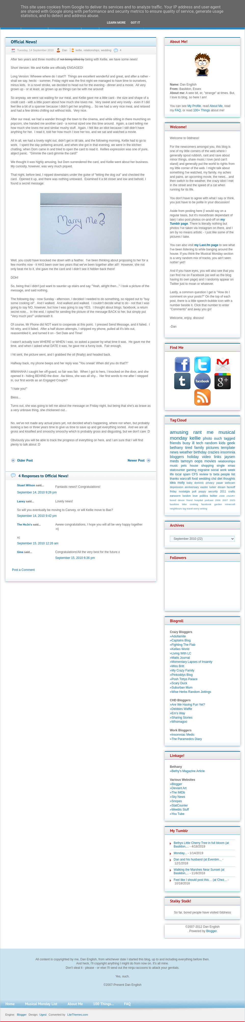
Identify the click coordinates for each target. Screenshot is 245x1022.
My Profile (194, 106)
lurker (212, 487)
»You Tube (177, 814)
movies (210, 461)
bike (184, 504)
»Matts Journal (180, 658)
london (187, 495)
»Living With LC (180, 653)
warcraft (185, 478)
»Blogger (176, 784)
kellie (79, 50)
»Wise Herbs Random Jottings (190, 692)
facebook (206, 504)
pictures (212, 448)
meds (174, 461)
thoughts (229, 478)
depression (176, 487)
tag (184, 508)
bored (173, 500)
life (172, 474)
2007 (225, 500)
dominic (199, 482)
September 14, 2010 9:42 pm (37, 516)
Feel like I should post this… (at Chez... (200, 880)
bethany (176, 448)
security (213, 491)
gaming (191, 470)
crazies (214, 452)
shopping (207, 465)
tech (199, 443)
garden (218, 504)
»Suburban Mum (181, 687)
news (174, 452)
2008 (222, 495)
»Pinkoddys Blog (181, 675)
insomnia (227, 452)
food (195, 478)
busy (186, 443)
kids (222, 443)
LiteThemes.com (77, 1014)
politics (204, 495)
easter (204, 487)
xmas (231, 465)
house (194, 465)
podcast (209, 500)
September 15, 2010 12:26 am (37, 543)
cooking (194, 504)
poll (194, 491)
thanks (174, 478)
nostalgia (184, 491)
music (174, 465)
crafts (231, 491)
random (211, 443)
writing (203, 508)
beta (216, 474)
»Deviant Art (178, 788)
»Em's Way (177, 713)
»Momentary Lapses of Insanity (191, 662)
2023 (232, 500)
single (221, 465)
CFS (195, 474)
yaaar (219, 482)
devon (181, 500)
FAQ (178, 110)
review (203, 474)
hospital (198, 500)
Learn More (116, 22)
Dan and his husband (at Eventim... (197, 859)
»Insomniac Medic (182, 734)
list (233, 474)
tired (188, 448)
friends (175, 443)
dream (222, 487)
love (195, 495)
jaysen (229, 457)
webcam (230, 482)
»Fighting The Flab (182, 645)
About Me (216, 106)
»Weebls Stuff (179, 809)
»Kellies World (179, 649)
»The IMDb (177, 792)
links (217, 457)
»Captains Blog (180, 640)
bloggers (177, 457)
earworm (175, 495)
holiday (193, 457)
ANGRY (230, 495)
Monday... (180, 853)
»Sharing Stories (181, 717)
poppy (202, 491)
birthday (200, 452)
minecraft (230, 504)
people (225, 474)
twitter (213, 495)
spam (186, 474)
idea (173, 483)
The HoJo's (24, 524)
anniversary (192, 487)
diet (219, 478)
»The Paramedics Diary (186, 739)
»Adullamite (178, 636)
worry (196, 508)
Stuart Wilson (26, 485)
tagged (229, 438)
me (210, 432)
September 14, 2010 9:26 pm (37, 492)
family (199, 448)
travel (190, 508)
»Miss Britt (177, 666)
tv (211, 474)
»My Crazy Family (182, 670)
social (215, 470)
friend (189, 500)
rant (197, 432)
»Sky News (177, 797)
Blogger (211, 931)
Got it (135, 22)
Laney (21, 501)
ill (193, 443)
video (206, 457)
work (223, 470)
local (178, 474)
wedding (106, 50)
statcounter (177, 470)
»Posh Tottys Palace (184, 679)
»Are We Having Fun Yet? (187, 704)
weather (186, 452)
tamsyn (187, 461)
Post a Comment (23, 570)
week (231, 470)
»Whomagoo (178, 721)
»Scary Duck (178, 683)
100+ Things (201, 110)
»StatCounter (179, 805)
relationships (91, 50)
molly (181, 483)
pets (184, 465)
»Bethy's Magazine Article (187, 771)
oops (198, 461)
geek (231, 443)
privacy (210, 482)
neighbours (176, 508)
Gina (20, 552)
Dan (65, 50)
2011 (223, 491)
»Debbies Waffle (181, 709)
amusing (179, 432)
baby (190, 482)
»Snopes (176, 801)
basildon (174, 504)
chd (213, 478)
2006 (218, 500)
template (228, 448)
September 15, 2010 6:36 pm (75, 558)
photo (207, 438)
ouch (218, 438)
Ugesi (43, 1014)
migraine (204, 470)
